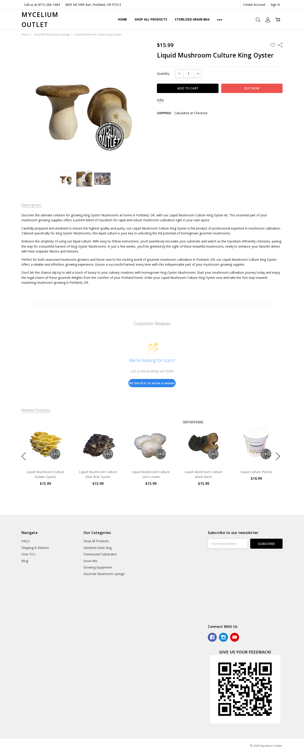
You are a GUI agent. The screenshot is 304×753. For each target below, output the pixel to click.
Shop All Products (151, 19)
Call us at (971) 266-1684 (42, 4)
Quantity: (163, 73)
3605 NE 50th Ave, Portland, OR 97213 (93, 4)
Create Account (254, 4)
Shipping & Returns (35, 548)
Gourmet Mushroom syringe (104, 574)
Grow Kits (90, 561)
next (278, 456)
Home (122, 19)
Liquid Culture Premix (256, 472)
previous (23, 456)
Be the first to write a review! (152, 383)
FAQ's (25, 541)
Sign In (275, 4)
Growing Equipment (97, 567)
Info (160, 100)
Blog (24, 561)
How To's (28, 554)
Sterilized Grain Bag (192, 19)
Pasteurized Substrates (100, 554)
